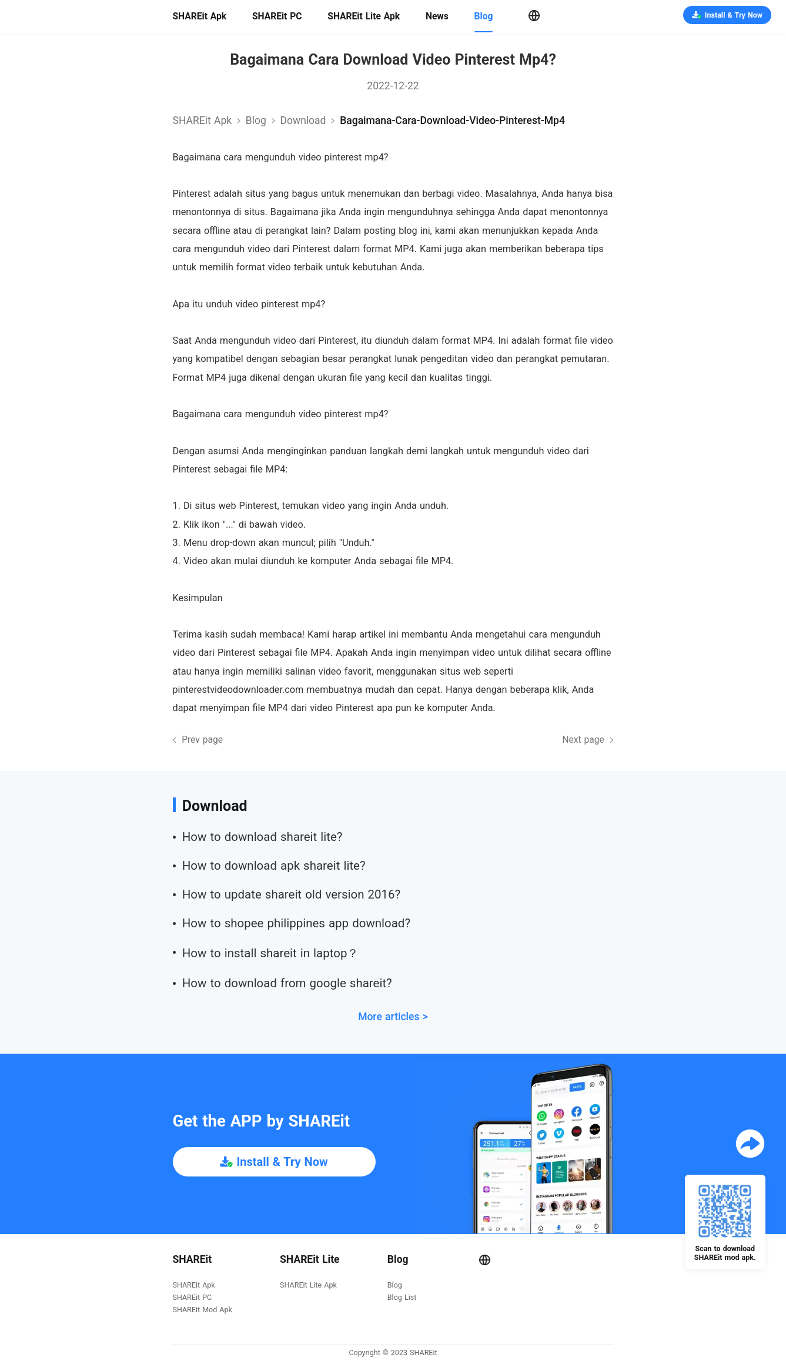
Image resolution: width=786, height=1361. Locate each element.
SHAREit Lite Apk (363, 16)
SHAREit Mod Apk (202, 1310)
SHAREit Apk (200, 16)
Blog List (401, 1298)
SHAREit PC (277, 16)
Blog (483, 16)
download (303, 120)
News (437, 16)
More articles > (393, 1017)
